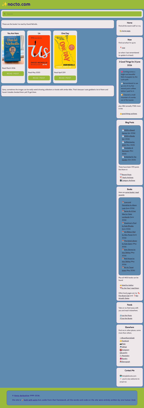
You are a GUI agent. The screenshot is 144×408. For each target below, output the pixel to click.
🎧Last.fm (123, 353)
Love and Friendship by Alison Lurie (129, 205)
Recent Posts (126, 175)
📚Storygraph (125, 362)
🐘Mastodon (124, 356)
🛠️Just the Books (126, 318)
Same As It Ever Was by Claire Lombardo (129, 214)
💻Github (123, 347)
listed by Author (127, 285)
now (123, 48)
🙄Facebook (124, 341)
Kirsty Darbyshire (21, 396)
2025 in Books (129, 136)
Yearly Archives (127, 178)
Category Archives (128, 180)
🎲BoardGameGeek (127, 338)
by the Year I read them (130, 288)
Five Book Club (124, 296)
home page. (126, 31)
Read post (13, 74)
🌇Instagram (124, 350)
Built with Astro (31, 400)
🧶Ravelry (123, 359)
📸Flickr (123, 344)
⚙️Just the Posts (126, 315)
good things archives (129, 114)
